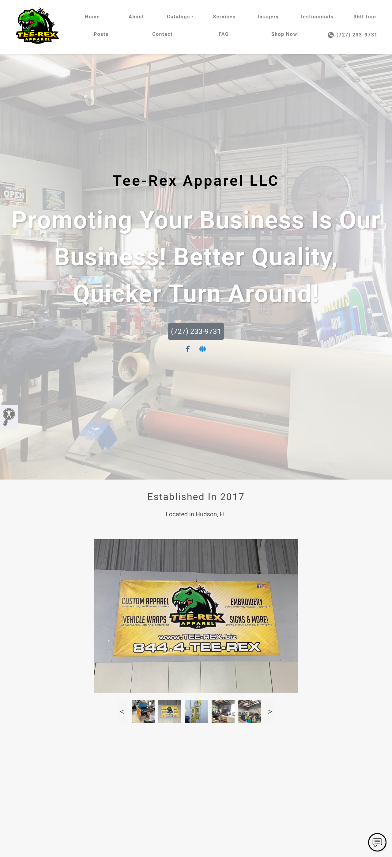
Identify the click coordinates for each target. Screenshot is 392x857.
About (136, 17)
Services (224, 17)
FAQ (224, 34)
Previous (122, 711)
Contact (162, 34)
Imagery (268, 17)
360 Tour (365, 17)
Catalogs (178, 17)
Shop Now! (285, 34)
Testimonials (317, 17)
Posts (101, 34)
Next (269, 711)
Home (92, 17)
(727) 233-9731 (353, 35)
